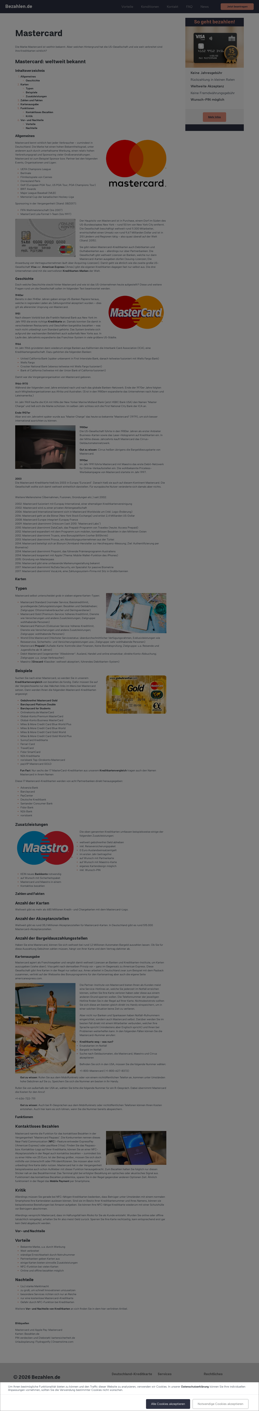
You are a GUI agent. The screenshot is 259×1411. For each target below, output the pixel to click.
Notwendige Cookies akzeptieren (220, 1404)
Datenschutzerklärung (195, 1386)
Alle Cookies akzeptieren (168, 1404)
